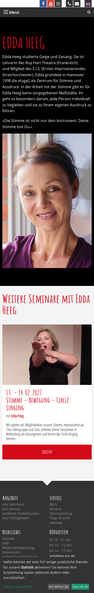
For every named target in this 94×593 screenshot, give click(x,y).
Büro (53, 504)
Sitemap (55, 522)
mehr (47, 451)
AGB (5, 543)
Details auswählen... (19, 586)
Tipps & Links (59, 518)
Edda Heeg (17, 416)
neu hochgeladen (16, 518)
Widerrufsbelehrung (18, 548)
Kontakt (8, 538)
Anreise (55, 509)
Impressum (11, 552)
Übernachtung (60, 513)
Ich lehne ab (58, 586)
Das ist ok (80, 586)
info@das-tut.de (62, 556)
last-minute (11, 509)
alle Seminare (13, 504)
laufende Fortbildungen (21, 513)
